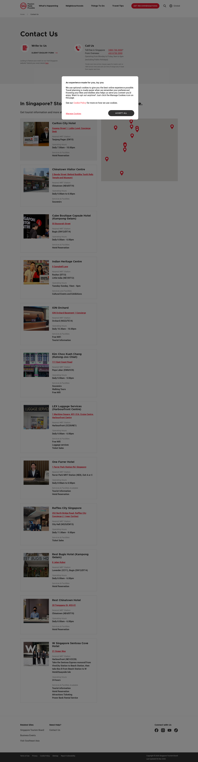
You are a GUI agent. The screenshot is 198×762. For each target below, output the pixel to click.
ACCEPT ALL (121, 113)
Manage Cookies (73, 113)
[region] (100, 97)
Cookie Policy (79, 102)
